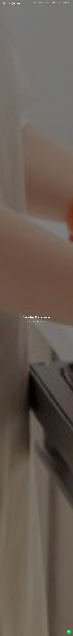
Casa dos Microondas (12, 3)
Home (34, 2)
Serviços (47, 2)
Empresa (40, 2)
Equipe (53, 2)
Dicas (59, 2)
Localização (66, 2)
